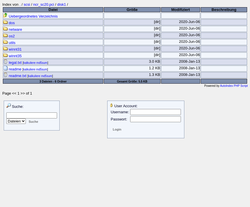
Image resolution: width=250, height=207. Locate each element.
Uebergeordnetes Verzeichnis (30, 16)
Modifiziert (180, 9)
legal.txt (13, 62)
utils (9, 43)
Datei (53, 9)
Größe (132, 9)
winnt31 (12, 49)
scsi (27, 4)
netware (12, 29)
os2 (9, 36)
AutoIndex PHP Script (234, 85)
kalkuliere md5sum (35, 62)
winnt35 (12, 56)
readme (12, 69)
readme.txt (15, 76)
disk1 (61, 4)
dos (9, 23)
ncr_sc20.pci (43, 4)
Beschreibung (224, 9)
